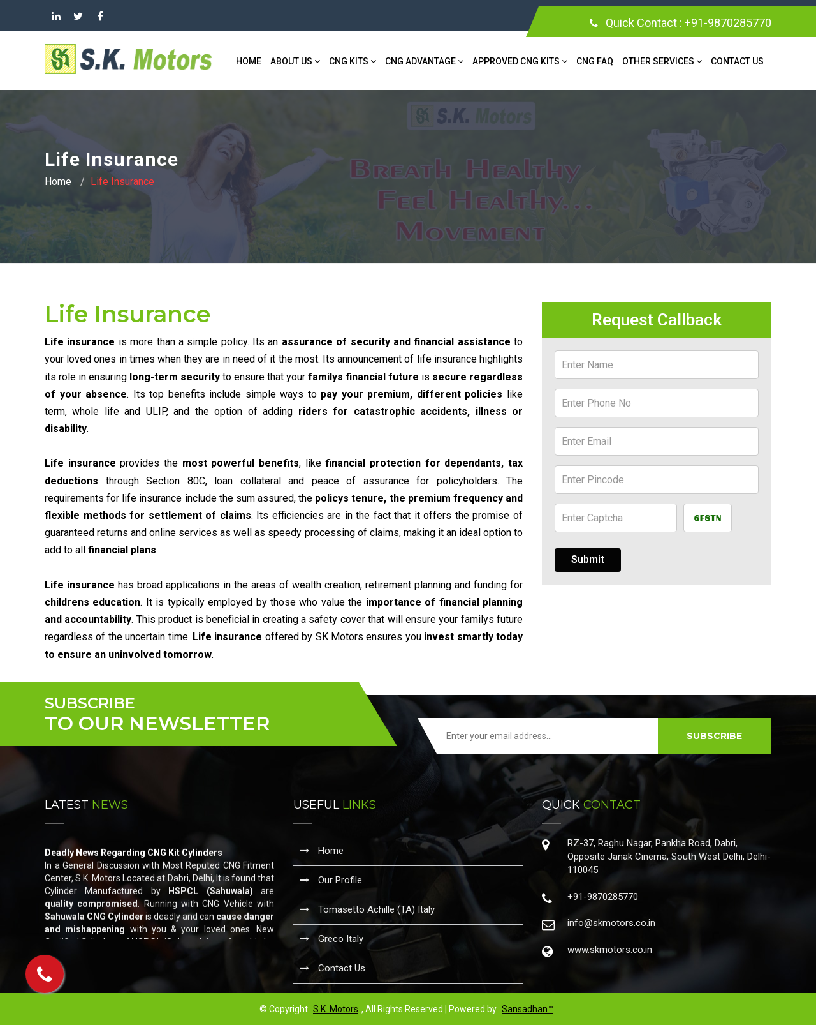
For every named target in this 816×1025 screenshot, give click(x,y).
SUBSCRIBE (714, 736)
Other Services (662, 61)
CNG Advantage (424, 61)
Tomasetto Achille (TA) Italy (367, 909)
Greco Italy (331, 939)
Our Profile (331, 880)
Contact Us (737, 61)
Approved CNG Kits (519, 61)
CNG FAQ (594, 61)
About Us (295, 61)
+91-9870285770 (728, 22)
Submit (587, 559)
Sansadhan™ (527, 1009)
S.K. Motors (335, 1009)
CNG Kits (352, 61)
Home (248, 61)
